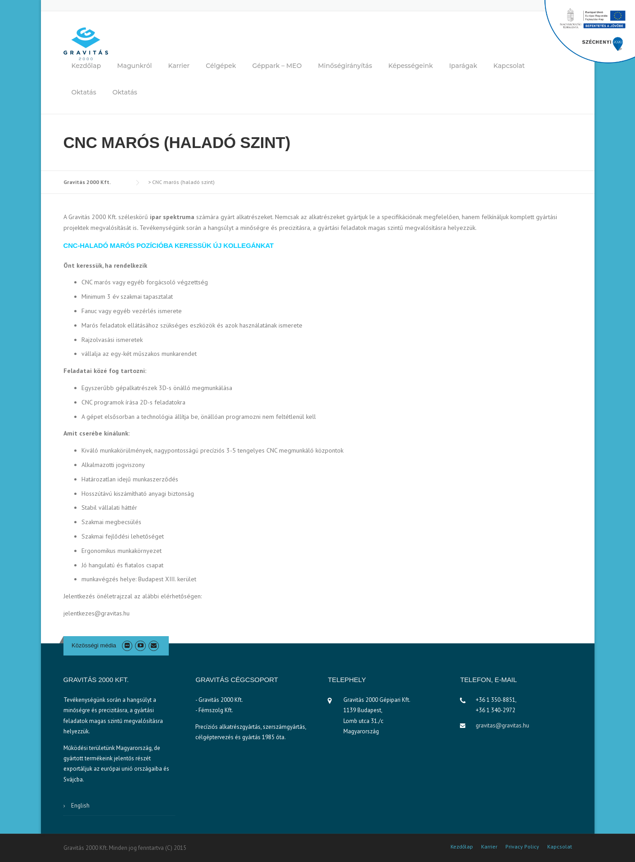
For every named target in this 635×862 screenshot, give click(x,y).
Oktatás (84, 92)
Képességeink (410, 66)
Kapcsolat (509, 66)
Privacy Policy (522, 846)
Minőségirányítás (345, 66)
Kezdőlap (86, 66)
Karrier (179, 66)
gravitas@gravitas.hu (502, 725)
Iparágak (463, 66)
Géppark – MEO (277, 66)
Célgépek (221, 66)
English (80, 805)
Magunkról (134, 66)
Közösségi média (94, 645)
